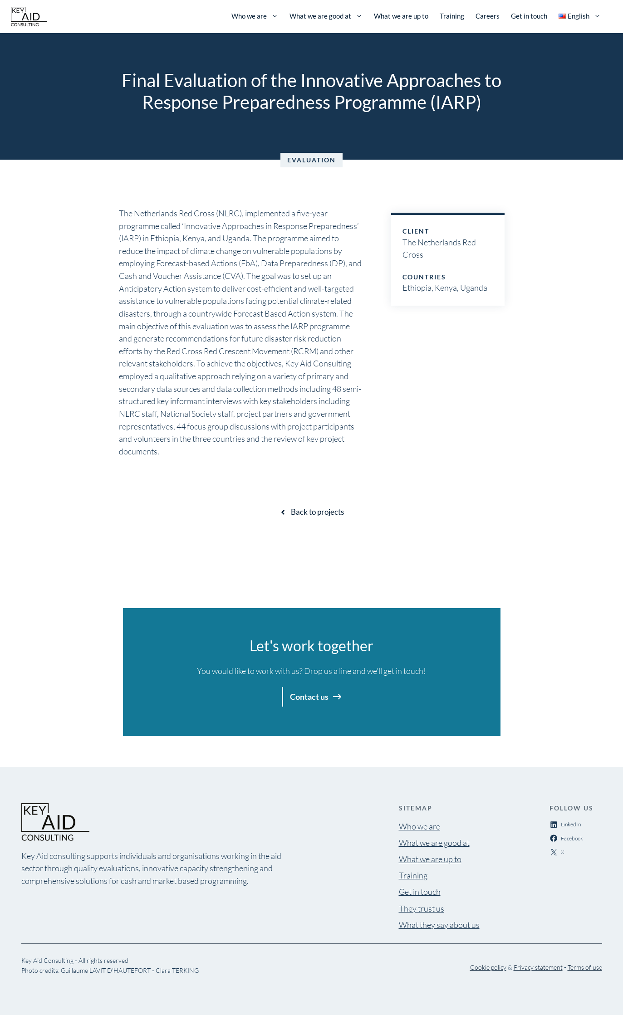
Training (452, 16)
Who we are (254, 16)
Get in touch (529, 16)
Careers (488, 16)
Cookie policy (488, 967)
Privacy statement (538, 967)
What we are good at (326, 16)
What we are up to (401, 16)
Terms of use (585, 967)
